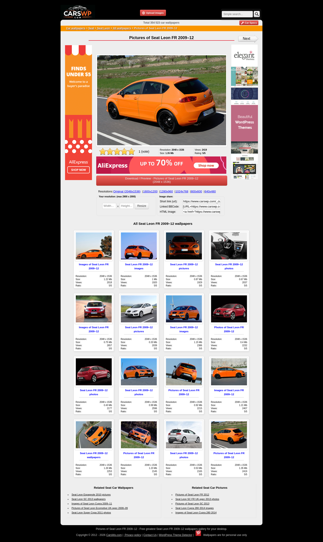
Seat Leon (103, 28)
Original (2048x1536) (126, 191)
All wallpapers (122, 28)
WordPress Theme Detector (175, 535)
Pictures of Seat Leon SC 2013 (192, 503)
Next (246, 38)
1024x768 (181, 191)
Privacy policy (132, 535)
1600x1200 (150, 191)
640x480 (210, 191)
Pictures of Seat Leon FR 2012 (192, 494)
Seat (91, 28)
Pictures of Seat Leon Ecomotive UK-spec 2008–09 (100, 508)
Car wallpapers (75, 28)
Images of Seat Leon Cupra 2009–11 (92, 503)
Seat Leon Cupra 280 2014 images (194, 508)
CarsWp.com (114, 535)
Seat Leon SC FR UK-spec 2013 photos (197, 499)
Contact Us (150, 535)
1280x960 (166, 191)
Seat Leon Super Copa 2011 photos (91, 512)
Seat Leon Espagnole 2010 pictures (91, 494)
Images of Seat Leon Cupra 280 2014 (195, 512)
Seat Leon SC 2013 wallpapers (89, 499)
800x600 (196, 191)
